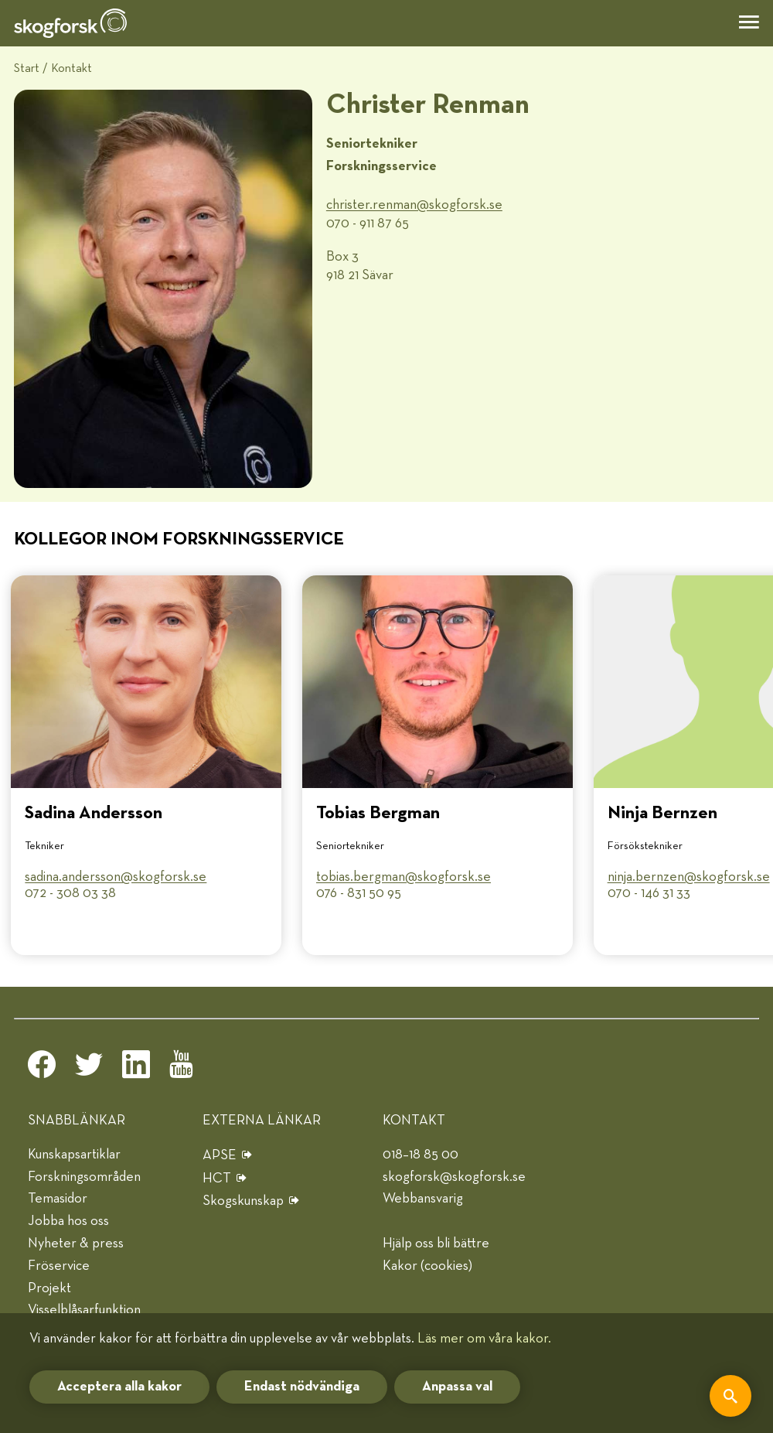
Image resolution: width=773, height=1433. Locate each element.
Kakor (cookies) (427, 1266)
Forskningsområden (84, 1177)
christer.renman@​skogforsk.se (414, 205)
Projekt (49, 1288)
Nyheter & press (76, 1243)
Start (26, 68)
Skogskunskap (243, 1201)
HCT (217, 1179)
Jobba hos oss (68, 1221)
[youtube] (183, 1069)
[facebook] (42, 1069)
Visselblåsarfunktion (84, 1310)
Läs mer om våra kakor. (484, 1339)
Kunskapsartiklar (74, 1155)
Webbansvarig (423, 1199)
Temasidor (57, 1199)
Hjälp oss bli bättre (436, 1243)
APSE (220, 1155)
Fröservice (59, 1266)
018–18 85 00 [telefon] (420, 1155)
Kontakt (71, 68)
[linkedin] (136, 1069)
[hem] (70, 23)
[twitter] (89, 1069)
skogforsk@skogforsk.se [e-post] (454, 1177)
